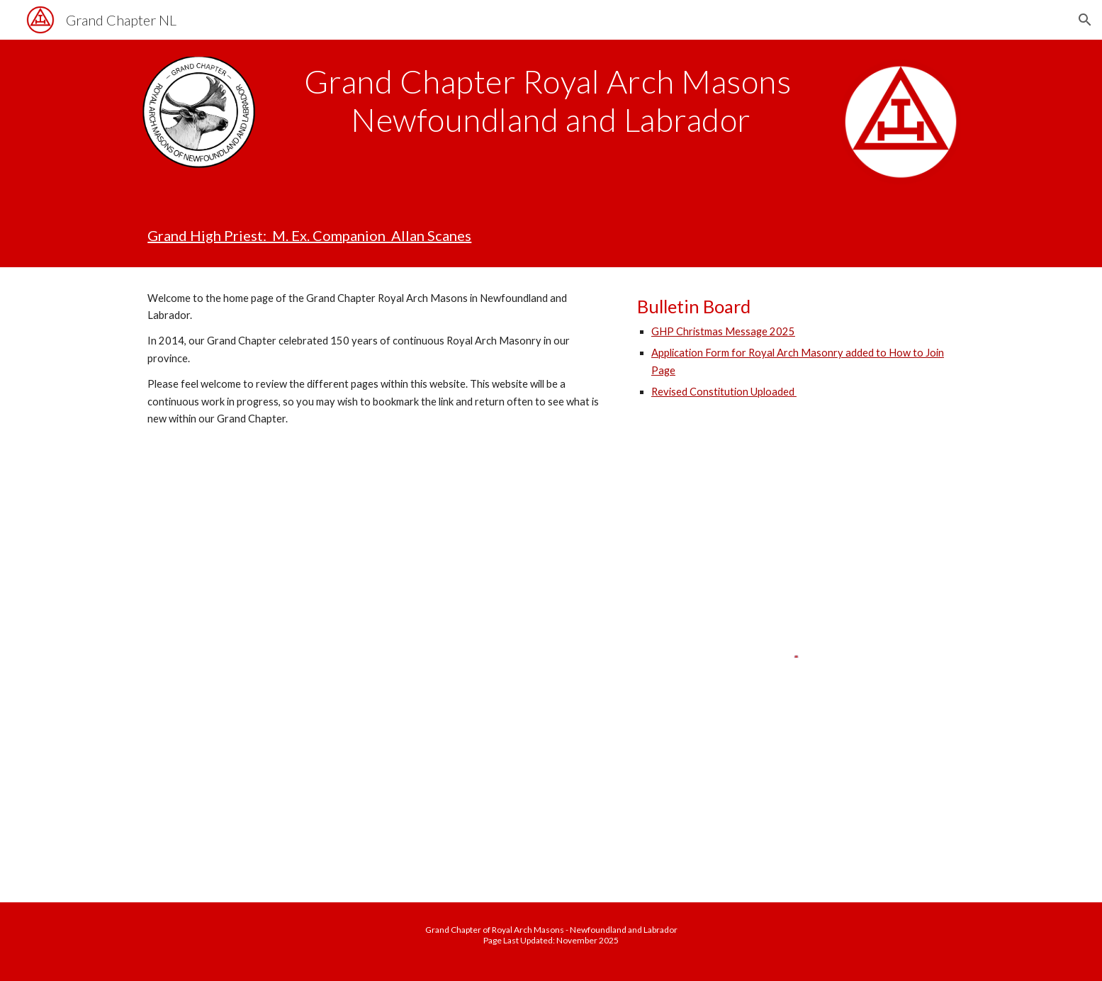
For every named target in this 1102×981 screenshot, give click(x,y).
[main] (551, 101)
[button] (1085, 20)
